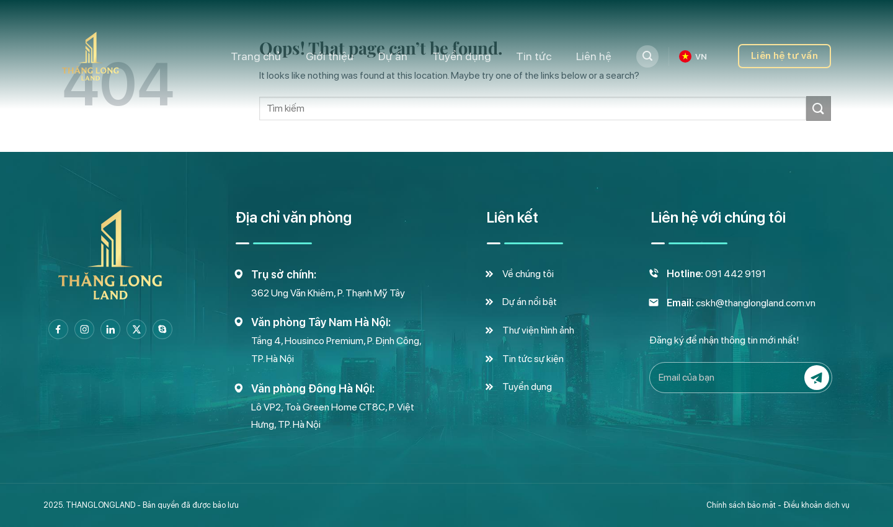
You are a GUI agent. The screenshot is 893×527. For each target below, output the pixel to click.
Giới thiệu (329, 56)
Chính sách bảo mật (741, 505)
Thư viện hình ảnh (538, 330)
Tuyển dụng (461, 56)
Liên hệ (593, 56)
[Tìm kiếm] (647, 56)
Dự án (392, 56)
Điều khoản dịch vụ (816, 505)
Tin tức (533, 56)
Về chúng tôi (528, 274)
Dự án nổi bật (529, 302)
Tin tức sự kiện (533, 359)
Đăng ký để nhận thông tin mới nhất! (724, 340)
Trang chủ (256, 56)
